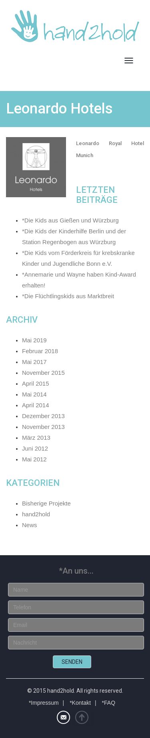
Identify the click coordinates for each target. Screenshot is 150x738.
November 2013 (43, 426)
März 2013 (36, 437)
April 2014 (35, 405)
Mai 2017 (34, 361)
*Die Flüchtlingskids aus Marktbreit (68, 296)
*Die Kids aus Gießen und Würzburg (70, 220)
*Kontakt (80, 703)
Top (83, 717)
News (29, 525)
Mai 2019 (34, 340)
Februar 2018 (40, 351)
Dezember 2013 (43, 415)
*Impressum (44, 703)
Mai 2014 (34, 394)
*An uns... (76, 571)
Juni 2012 (35, 448)
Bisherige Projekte (46, 503)
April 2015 (35, 383)
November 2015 (43, 372)
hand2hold (36, 514)
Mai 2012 (34, 459)
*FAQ (108, 703)
